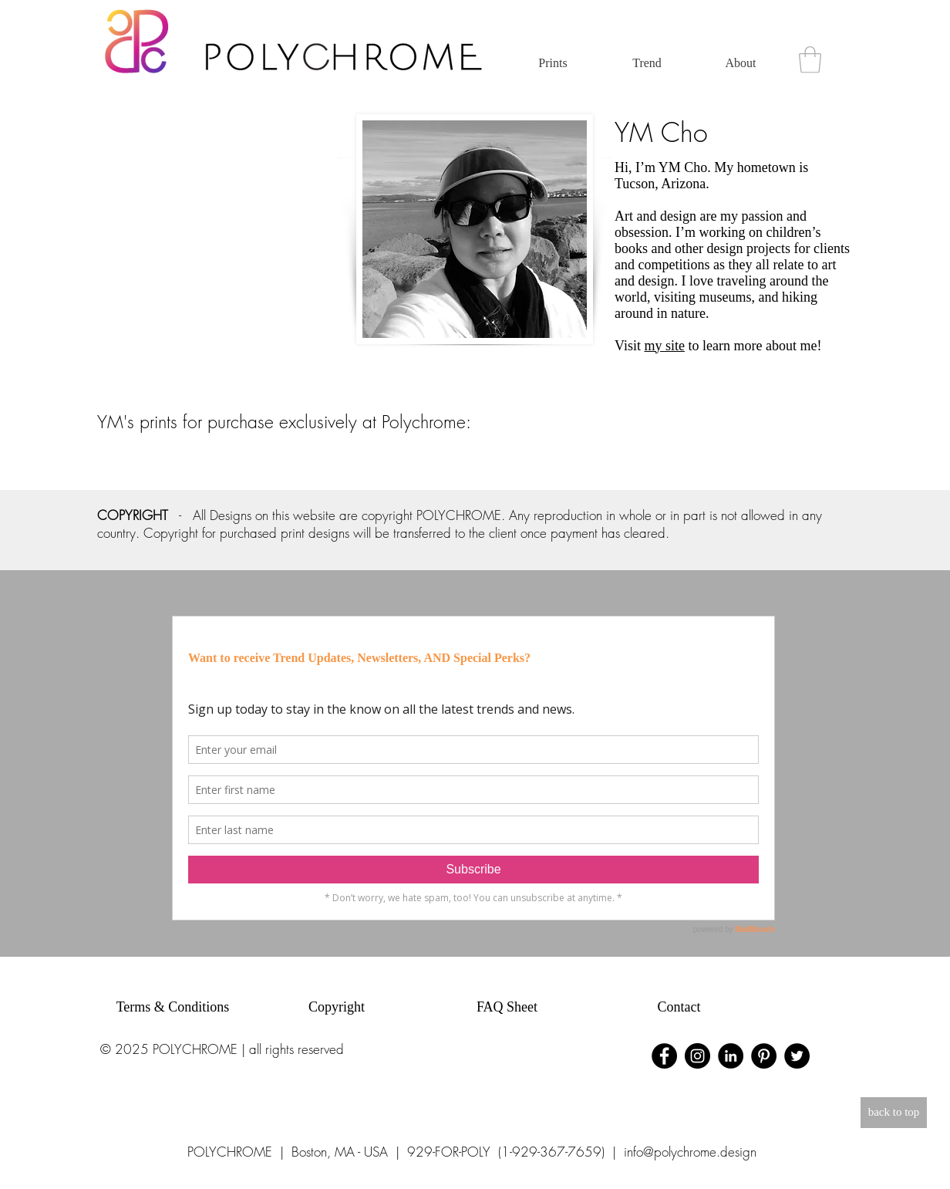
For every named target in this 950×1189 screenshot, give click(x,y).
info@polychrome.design (690, 1151)
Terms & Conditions (173, 1007)
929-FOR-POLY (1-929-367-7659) (506, 1151)
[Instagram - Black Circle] (697, 1056)
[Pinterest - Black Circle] (764, 1056)
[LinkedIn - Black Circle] (730, 1056)
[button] (810, 59)
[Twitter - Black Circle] (797, 1056)
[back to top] (894, 1112)
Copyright (336, 1007)
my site (664, 345)
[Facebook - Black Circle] (664, 1056)
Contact (679, 1007)
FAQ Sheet (507, 1007)
